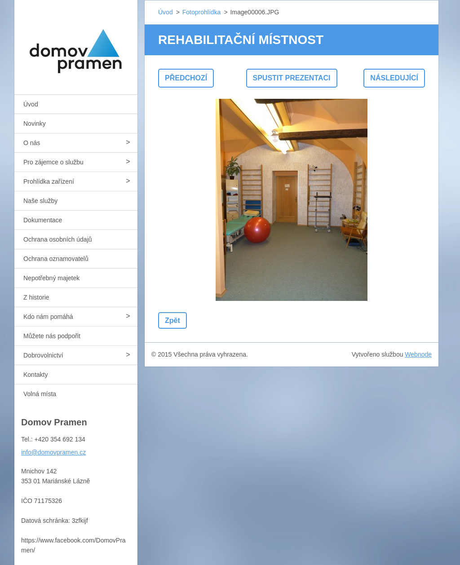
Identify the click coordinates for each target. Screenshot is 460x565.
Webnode (418, 354)
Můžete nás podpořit (51, 336)
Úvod (30, 104)
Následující (394, 78)
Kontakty (35, 374)
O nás (31, 142)
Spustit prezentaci (292, 78)
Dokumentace (42, 220)
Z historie (36, 297)
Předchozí (186, 78)
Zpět (172, 320)
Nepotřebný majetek (51, 278)
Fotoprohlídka (201, 12)
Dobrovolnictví (43, 355)
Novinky (34, 123)
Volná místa (39, 393)
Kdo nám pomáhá (48, 316)
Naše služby (40, 200)
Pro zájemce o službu (53, 162)
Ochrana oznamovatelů (55, 258)
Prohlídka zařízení (48, 181)
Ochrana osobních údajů (57, 239)
